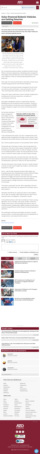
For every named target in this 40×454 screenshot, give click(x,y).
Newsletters (28, 404)
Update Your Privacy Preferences (20, 449)
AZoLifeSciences (24, 390)
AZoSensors (23, 383)
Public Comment (13, 252)
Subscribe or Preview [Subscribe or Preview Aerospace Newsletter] (12, 355)
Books (4, 412)
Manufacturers (18, 406)
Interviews (5, 406)
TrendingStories (7, 258)
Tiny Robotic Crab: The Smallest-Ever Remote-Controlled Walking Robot (18, 344)
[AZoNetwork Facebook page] (20, 432)
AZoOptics (5, 389)
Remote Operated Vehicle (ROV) (18, 13)
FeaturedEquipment (32, 258)
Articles (5, 403)
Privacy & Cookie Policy (31, 412)
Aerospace (10, 354)
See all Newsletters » (7, 374)
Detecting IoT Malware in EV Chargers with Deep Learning (26, 289)
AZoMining (6, 392)
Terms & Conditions (30, 410)
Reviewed (36, 23)
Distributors (17, 408)
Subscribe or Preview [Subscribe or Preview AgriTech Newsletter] (12, 362)
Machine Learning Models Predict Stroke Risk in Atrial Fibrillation (25, 299)
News (8, 13)
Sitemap (16, 414)
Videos (16, 399)
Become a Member (30, 401)
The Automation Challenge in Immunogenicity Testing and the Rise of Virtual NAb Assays (20, 331)
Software (16, 401)
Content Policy (29, 414)
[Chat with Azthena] (36, 451)
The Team (16, 415)
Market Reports (18, 403)
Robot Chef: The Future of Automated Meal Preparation (18, 338)
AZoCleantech (6, 387)
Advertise (28, 408)
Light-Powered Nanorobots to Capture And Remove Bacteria (26, 262)
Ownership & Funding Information (31, 416)
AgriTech (10, 361)
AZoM (4, 383)
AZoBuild (5, 390)
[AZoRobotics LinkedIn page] (17, 432)
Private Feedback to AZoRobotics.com (29, 252)
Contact (27, 406)
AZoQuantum (23, 385)
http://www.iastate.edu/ (7, 222)
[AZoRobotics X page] (23, 432)
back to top (35, 421)
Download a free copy (27, 126)
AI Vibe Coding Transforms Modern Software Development (25, 271)
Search (27, 403)
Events (16, 404)
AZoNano (5, 385)
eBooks (5, 410)
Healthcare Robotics (8, 415)
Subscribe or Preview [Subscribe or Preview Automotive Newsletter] (12, 369)
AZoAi (21, 387)
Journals (5, 414)
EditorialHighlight (20, 258)
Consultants (17, 410)
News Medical (23, 389)
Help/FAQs (17, 412)
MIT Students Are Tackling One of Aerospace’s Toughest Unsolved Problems (25, 281)
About (4, 399)
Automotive (11, 367)
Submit (36, 254)
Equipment (6, 404)
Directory (5, 408)
